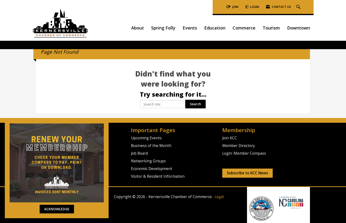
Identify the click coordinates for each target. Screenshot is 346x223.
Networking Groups (148, 161)
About (137, 28)
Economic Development (151, 168)
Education (214, 28)
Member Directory (238, 145)
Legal (219, 196)
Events (190, 28)
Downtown (298, 28)
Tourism (271, 28)
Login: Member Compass (244, 153)
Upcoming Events (146, 138)
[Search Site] (299, 7)
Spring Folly (163, 28)
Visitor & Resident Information (158, 176)
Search (195, 104)
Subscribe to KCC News (247, 173)
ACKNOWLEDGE (56, 209)
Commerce (244, 28)
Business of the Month (151, 145)
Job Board (139, 153)
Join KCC (229, 138)
